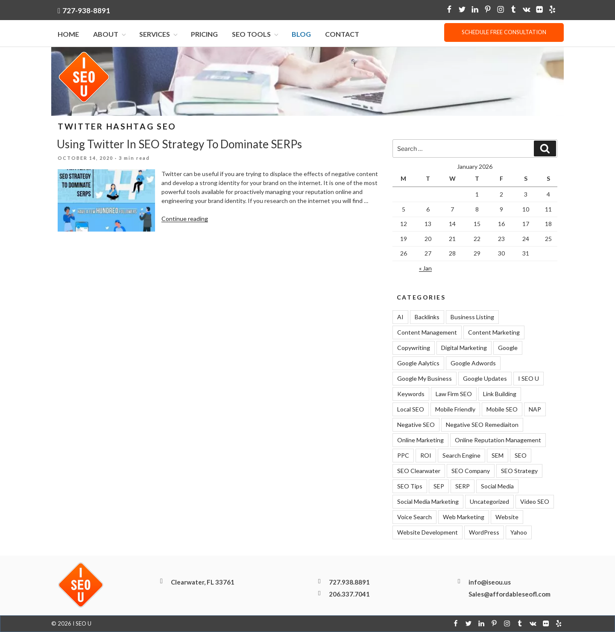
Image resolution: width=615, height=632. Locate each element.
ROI (425, 455)
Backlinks (427, 317)
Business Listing (472, 317)
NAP (535, 409)
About (110, 34)
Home (68, 34)
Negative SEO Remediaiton (482, 425)
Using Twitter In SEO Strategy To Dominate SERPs (179, 144)
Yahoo (518, 532)
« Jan (425, 268)
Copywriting (413, 348)
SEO (521, 455)
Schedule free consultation (504, 32)
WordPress (484, 532)
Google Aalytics (418, 363)
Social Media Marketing (428, 502)
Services (159, 34)
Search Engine (461, 455)
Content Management (427, 332)
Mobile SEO (502, 409)
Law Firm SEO (454, 394)
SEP (438, 486)
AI (400, 317)
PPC (403, 455)
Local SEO (410, 409)
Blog (301, 34)
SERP (462, 486)
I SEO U (528, 378)
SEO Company (470, 471)
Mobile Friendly (455, 409)
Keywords (411, 394)
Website (506, 517)
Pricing (204, 34)
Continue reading (184, 218)
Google (508, 348)
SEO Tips (409, 486)
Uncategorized (489, 502)
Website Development (427, 532)
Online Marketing (420, 440)
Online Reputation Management (498, 440)
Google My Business (424, 378)
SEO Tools (256, 34)
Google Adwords (473, 363)
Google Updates (485, 378)
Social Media (497, 486)
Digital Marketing (464, 348)
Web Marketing (463, 517)
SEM (498, 455)
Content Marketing (494, 332)
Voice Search (414, 517)
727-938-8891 (86, 10)
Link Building (499, 394)
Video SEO (534, 502)
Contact (342, 34)
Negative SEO (416, 425)
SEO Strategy (519, 471)
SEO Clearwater (418, 471)
